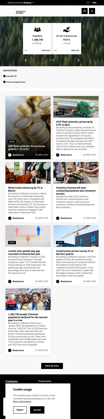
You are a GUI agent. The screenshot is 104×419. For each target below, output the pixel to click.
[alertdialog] (37, 401)
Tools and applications (15, 82)
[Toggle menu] (92, 11)
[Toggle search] (84, 11)
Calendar (10, 76)
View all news (52, 366)
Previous (25, 60)
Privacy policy (44, 381)
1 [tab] (50, 60)
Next (78, 60)
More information (22, 401)
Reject (20, 410)
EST (88, 3)
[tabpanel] (37, 38)
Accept (37, 410)
